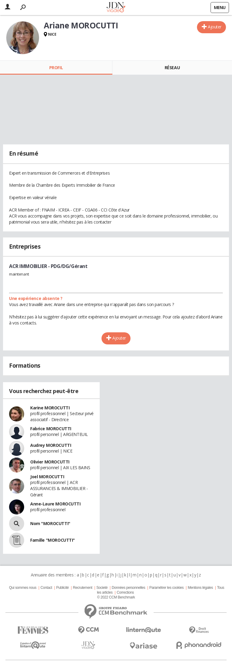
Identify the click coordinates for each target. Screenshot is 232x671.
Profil (56, 67)
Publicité (62, 588)
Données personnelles (128, 588)
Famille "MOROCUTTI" (52, 540)
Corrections (125, 592)
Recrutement (82, 588)
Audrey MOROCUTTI (50, 445)
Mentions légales (200, 588)
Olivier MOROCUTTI (49, 462)
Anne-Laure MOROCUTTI (55, 504)
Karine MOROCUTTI (49, 408)
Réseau (172, 67)
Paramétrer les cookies (166, 588)
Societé (102, 588)
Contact (46, 588)
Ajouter (214, 27)
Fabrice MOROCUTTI (50, 428)
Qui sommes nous (22, 588)
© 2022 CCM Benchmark (116, 597)
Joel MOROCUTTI (47, 476)
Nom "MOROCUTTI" (50, 523)
